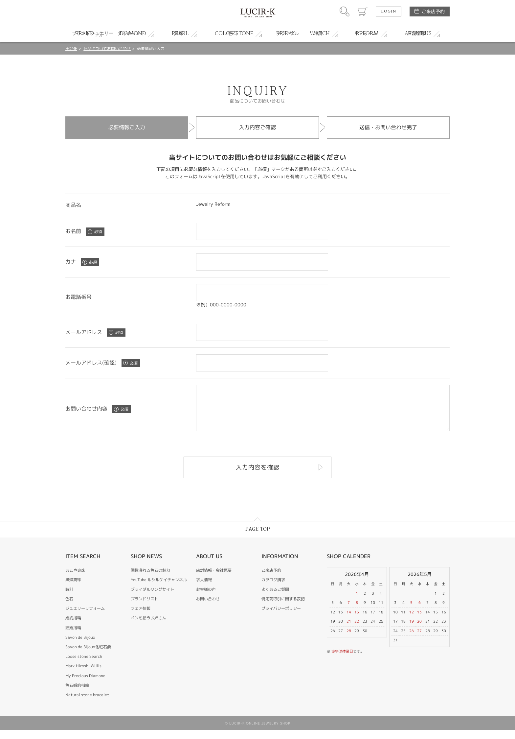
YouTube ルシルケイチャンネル (159, 588)
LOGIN (388, 11)
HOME (71, 48)
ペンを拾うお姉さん (148, 627)
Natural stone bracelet (87, 703)
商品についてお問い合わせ (107, 48)
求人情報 (204, 588)
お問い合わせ (208, 607)
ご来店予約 (433, 11)
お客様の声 (206, 598)
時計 (69, 598)
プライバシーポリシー (281, 617)
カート (363, 11)
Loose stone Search (83, 665)
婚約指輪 (73, 627)
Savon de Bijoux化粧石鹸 (88, 655)
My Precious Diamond (85, 684)
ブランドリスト (144, 607)
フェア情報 (140, 617)
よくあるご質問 (275, 598)
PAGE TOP (257, 538)
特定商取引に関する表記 (283, 607)
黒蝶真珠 (73, 588)
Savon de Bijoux (80, 646)
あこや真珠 (75, 579)
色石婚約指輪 (77, 694)
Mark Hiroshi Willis (83, 675)
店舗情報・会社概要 (214, 579)
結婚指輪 (73, 636)
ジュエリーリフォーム (85, 617)
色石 (69, 607)
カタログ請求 (273, 588)
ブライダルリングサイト (152, 598)
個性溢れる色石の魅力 (150, 579)
